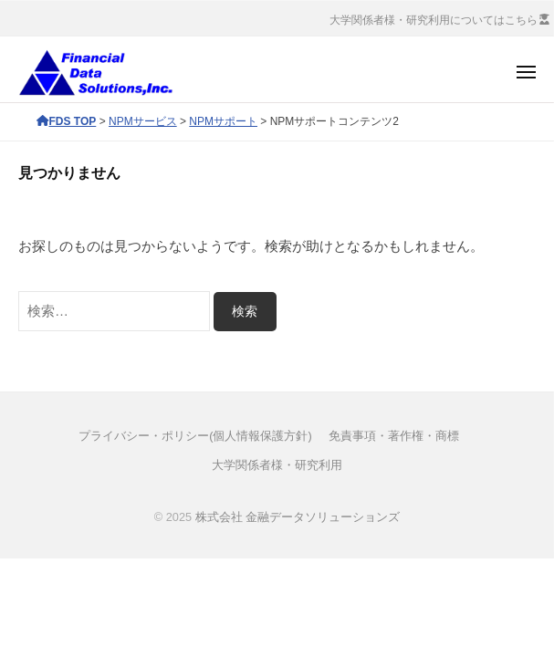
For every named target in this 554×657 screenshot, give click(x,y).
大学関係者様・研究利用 (277, 465)
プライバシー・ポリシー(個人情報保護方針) (195, 436)
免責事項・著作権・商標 (394, 436)
